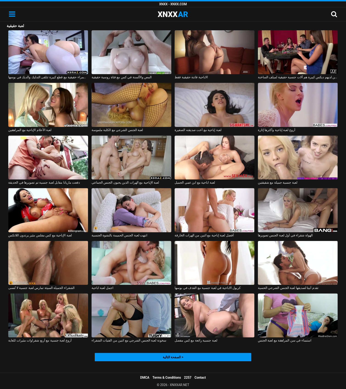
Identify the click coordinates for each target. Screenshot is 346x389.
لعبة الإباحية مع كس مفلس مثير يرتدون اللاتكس (40, 235)
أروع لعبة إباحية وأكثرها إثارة (276, 130)
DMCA (144, 377)
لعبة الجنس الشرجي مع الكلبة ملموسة (117, 130)
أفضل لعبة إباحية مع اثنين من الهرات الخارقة (204, 235)
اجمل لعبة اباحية (102, 288)
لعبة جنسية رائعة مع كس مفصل (196, 340)
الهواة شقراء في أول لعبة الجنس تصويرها (285, 235)
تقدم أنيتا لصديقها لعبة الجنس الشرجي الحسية (288, 288)
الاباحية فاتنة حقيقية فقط (191, 77)
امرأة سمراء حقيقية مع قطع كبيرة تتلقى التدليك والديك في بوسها (48, 77)
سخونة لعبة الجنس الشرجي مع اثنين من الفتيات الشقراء (129, 340)
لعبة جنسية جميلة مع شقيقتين (277, 182)
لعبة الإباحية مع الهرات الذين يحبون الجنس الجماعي (125, 182)
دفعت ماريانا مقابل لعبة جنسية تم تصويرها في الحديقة (44, 182)
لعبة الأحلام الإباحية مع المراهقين (29, 130)
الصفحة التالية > (173, 357)
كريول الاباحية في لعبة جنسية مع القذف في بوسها (208, 288)
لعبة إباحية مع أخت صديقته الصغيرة (198, 130)
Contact (200, 377)
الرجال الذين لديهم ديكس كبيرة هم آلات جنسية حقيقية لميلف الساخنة (298, 77)
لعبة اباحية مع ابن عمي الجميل (195, 182)
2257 (187, 377)
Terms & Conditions (167, 377)
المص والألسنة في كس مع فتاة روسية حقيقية (122, 77)
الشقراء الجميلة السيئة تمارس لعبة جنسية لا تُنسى (41, 288)
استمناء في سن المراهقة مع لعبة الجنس (284, 340)
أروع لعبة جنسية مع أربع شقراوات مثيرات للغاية (39, 340)
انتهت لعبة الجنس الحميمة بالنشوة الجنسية (119, 235)
